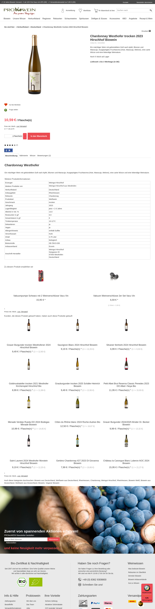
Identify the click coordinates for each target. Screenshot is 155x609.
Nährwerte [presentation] (23, 122)
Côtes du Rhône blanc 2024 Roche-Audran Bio (77, 388)
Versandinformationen (13, 574)
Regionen (47, 19)
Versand (109, 79)
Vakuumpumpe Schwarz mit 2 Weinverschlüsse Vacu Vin (40, 262)
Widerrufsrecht (39, 599)
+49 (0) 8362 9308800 (92, 546)
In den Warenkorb (125, 89)
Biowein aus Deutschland (44, 447)
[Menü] (151, 585)
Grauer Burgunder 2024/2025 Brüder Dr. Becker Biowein (126, 389)
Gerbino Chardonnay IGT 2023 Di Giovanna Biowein (77, 428)
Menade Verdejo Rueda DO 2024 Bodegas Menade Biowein (28, 389)
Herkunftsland (34, 19)
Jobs (28, 574)
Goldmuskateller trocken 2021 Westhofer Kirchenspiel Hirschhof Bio (28, 351)
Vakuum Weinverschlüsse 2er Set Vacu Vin (114, 262)
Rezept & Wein (146, 19)
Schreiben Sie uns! (92, 551)
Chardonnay (95, 447)
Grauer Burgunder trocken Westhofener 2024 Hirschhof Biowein (29, 312)
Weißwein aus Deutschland (67, 447)
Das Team (30, 571)
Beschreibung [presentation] (11, 122)
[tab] (11, 122)
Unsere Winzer (19, 19)
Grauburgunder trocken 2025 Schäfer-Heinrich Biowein (77, 351)
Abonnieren (53, 506)
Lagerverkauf (31, 578)
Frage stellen (99, 106)
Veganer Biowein (52, 449)
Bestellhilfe (9, 571)
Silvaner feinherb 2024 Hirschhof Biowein (126, 311)
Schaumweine (71, 19)
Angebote (133, 19)
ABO (124, 19)
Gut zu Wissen (133, 549)
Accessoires (114, 19)
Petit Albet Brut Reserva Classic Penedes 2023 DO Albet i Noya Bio (126, 351)
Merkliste (87, 10)
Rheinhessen (84, 447)
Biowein (7, 19)
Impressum (9, 599)
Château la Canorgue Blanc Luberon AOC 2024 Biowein (126, 428)
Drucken (145, 31)
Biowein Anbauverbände (137, 546)
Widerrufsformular (54, 599)
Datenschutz (26, 599)
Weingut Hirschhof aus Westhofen (62, 152)
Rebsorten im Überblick (137, 539)
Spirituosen (84, 19)
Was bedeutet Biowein (136, 535)
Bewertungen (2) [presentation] (44, 122)
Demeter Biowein (134, 542)
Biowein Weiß (134, 447)
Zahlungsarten (10, 567)
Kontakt (125, 2)
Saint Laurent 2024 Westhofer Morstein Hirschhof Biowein (29, 428)
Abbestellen (11, 509)
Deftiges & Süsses (99, 19)
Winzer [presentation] (32, 122)
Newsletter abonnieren (144, 2)
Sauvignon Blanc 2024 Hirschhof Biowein (77, 311)
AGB (17, 599)
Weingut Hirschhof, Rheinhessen (114, 447)
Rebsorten (57, 19)
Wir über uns (31, 567)
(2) (97, 57)
